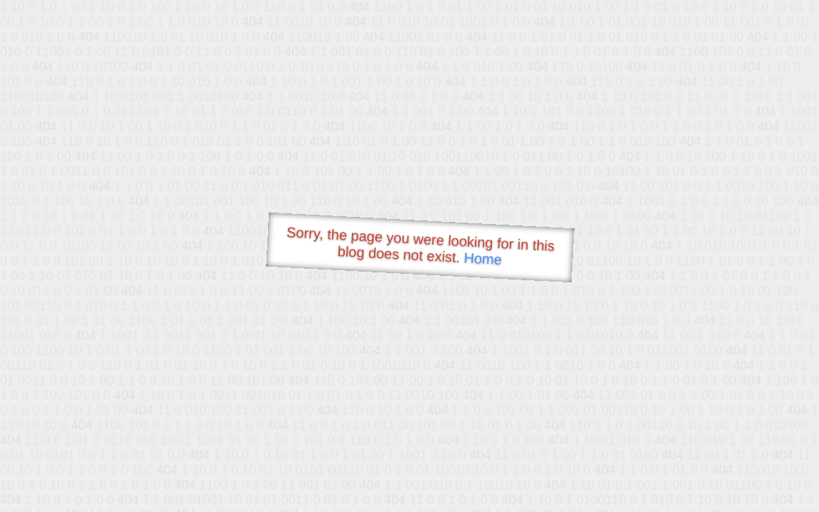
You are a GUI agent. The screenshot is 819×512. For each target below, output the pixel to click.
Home (483, 258)
